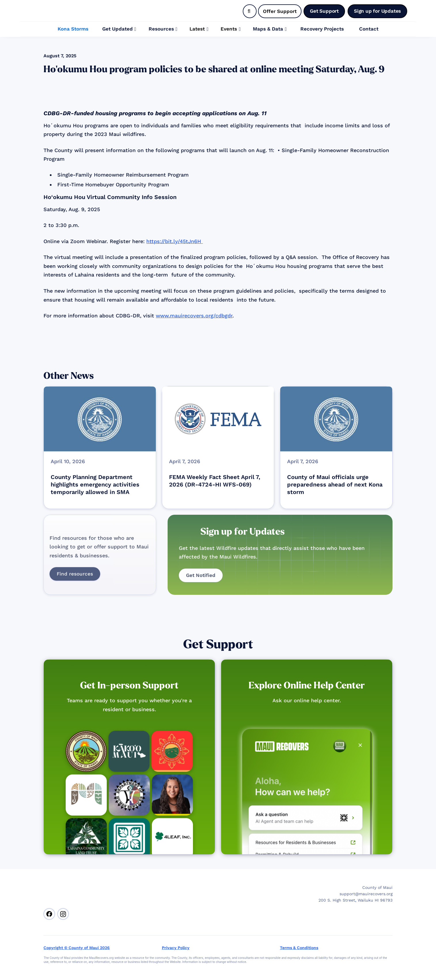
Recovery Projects (322, 29)
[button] (119, 29)
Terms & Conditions (299, 947)
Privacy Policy (175, 947)
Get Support (218, 644)
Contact (368, 29)
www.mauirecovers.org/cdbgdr (194, 316)
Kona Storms (73, 29)
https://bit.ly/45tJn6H (174, 241)
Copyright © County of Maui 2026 (76, 947)
